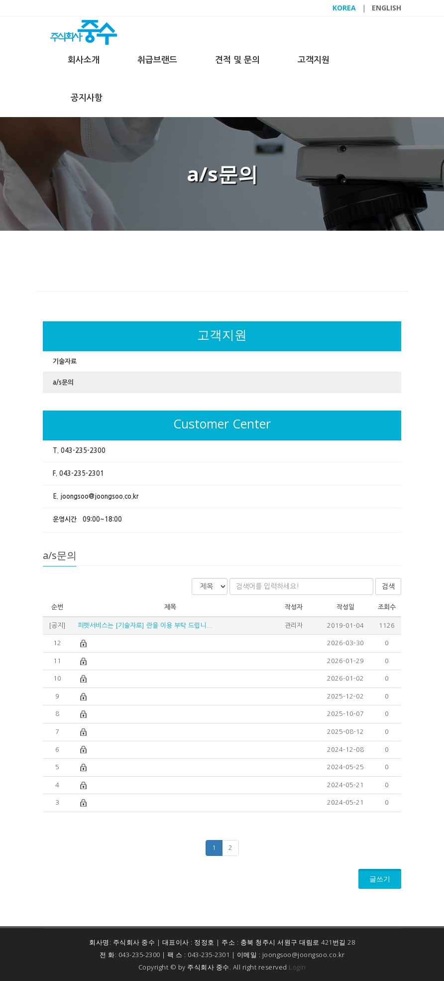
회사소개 (84, 60)
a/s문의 (63, 382)
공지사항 (87, 98)
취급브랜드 (157, 60)
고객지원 (314, 60)
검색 (388, 586)
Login (297, 967)
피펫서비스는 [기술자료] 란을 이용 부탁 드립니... (144, 625)
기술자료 (65, 361)
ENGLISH (386, 7)
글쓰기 (379, 878)
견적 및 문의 (237, 60)
